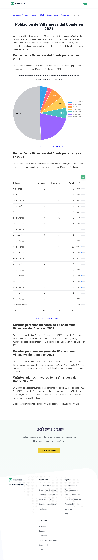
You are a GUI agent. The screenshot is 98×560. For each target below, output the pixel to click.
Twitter (41, 550)
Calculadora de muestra (74, 490)
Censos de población (73, 499)
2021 (42, 15)
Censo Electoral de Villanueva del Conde (61, 404)
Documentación (71, 485)
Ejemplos (68, 509)
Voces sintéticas (45, 499)
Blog (66, 514)
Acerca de (42, 526)
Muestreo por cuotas (47, 495)
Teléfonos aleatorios (47, 485)
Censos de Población (21, 15)
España (34, 15)
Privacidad (43, 536)
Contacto (42, 531)
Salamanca (65, 15)
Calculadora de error (72, 495)
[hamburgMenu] (85, 3)
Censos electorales (72, 504)
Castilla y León (52, 15)
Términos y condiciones (48, 540)
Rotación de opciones (47, 504)
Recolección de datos (47, 490)
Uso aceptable (44, 545)
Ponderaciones (45, 509)
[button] (85, 3)
